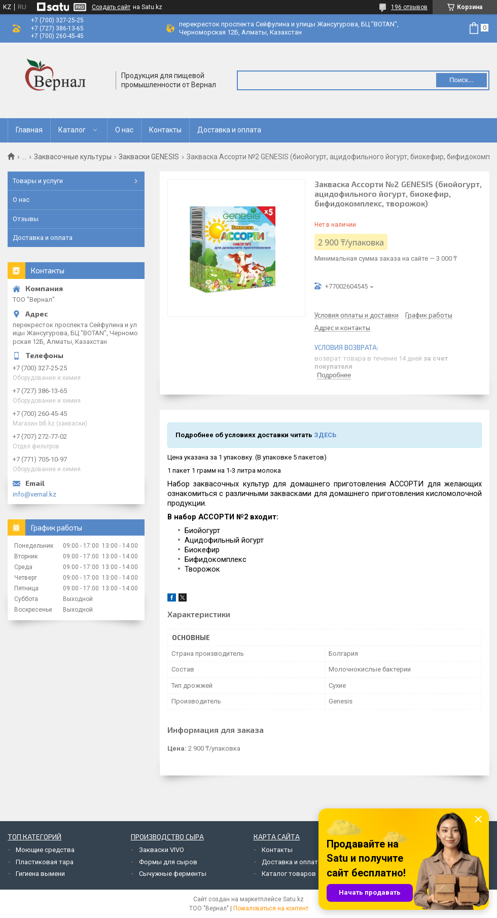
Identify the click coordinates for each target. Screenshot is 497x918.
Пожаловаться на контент (270, 908)
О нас (124, 130)
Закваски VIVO (161, 850)
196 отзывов (409, 7)
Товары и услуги (38, 181)
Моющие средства (45, 850)
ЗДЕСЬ (325, 435)
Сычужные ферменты (172, 873)
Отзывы (26, 219)
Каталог (72, 130)
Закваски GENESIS (149, 157)
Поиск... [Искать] (461, 80)
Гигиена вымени (40, 873)
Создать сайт (111, 7)
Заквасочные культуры (73, 157)
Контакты (165, 130)
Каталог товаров (289, 873)
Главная (29, 130)
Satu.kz (293, 899)
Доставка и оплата (229, 130)
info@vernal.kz (34, 494)
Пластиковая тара (45, 862)
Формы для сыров (168, 862)
